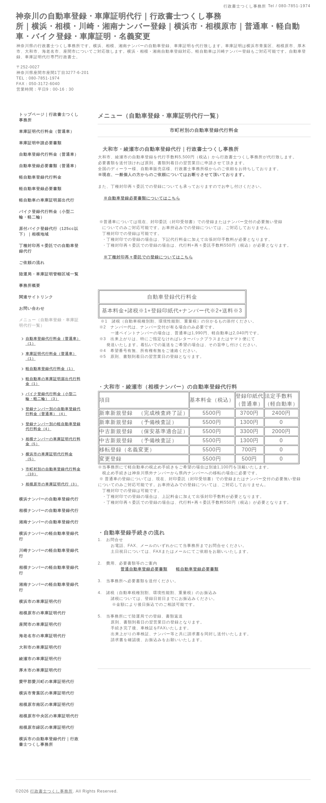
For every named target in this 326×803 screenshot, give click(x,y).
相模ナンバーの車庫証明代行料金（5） (53, 441)
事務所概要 (29, 285)
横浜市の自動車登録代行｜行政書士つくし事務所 (49, 742)
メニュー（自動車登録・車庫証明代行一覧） (49, 323)
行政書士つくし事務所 (51, 791)
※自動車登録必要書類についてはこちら (142, 198)
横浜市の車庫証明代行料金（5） (49, 456)
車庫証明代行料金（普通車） (46, 131)
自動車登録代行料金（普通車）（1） (53, 341)
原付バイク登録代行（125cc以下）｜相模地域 (48, 231)
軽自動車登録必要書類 (197, 569)
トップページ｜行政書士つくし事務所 (49, 117)
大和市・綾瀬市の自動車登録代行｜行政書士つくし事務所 (171, 149)
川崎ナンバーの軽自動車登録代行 (49, 553)
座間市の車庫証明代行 (40, 624)
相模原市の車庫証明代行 (42, 613)
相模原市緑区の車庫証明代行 (46, 727)
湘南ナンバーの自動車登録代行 (49, 522)
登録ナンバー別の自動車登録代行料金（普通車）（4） (53, 411)
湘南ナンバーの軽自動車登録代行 (49, 587)
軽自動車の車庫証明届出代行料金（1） (53, 381)
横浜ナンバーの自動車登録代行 (49, 499)
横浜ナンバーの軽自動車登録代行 (49, 536)
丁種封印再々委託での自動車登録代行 (49, 248)
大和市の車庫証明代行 (40, 647)
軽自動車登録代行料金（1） (50, 369)
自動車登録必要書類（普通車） (49, 166)
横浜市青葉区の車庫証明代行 (46, 693)
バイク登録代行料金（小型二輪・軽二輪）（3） (51, 396)
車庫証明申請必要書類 (40, 143)
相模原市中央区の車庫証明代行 (49, 716)
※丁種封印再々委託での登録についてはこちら (148, 257)
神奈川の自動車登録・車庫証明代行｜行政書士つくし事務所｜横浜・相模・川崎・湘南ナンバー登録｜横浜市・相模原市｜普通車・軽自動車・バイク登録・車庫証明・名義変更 (158, 26)
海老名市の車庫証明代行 (42, 636)
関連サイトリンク (36, 297)
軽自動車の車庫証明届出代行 (46, 200)
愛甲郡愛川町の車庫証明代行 (46, 681)
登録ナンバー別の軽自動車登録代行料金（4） (53, 426)
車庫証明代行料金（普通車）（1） (51, 356)
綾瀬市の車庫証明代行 (40, 658)
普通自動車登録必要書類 (144, 569)
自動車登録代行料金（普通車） (49, 154)
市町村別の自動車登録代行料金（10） (53, 471)
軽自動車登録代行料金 (40, 177)
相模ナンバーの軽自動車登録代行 (49, 570)
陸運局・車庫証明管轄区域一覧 (49, 274)
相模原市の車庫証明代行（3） (52, 484)
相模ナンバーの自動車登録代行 (49, 510)
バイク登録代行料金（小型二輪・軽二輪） (46, 214)
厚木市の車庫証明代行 (40, 670)
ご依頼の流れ (32, 262)
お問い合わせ (32, 308)
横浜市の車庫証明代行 (40, 601)
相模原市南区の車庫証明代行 (46, 704)
